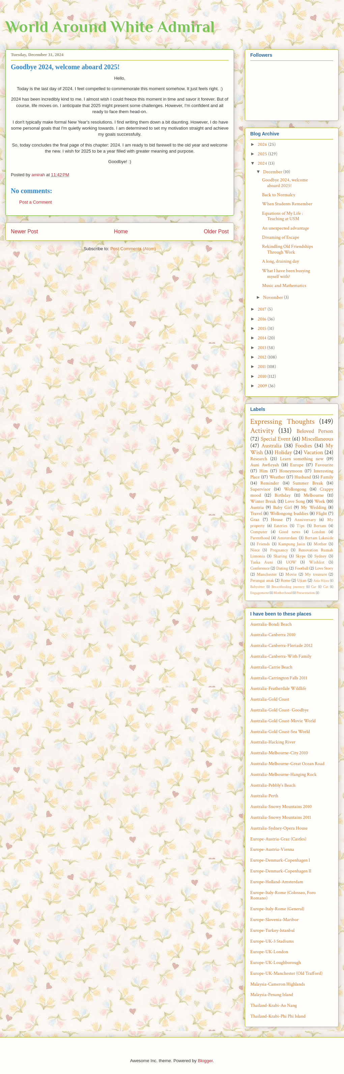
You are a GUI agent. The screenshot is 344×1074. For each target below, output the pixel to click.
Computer (258, 531)
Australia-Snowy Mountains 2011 (280, 817)
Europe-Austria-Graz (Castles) (278, 839)
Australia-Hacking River (272, 742)
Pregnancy (279, 550)
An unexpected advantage (285, 228)
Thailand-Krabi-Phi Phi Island (278, 1016)
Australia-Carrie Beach (271, 667)
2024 (263, 163)
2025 (263, 154)
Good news (289, 531)
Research (258, 459)
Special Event (276, 439)
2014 (262, 338)
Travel (256, 513)
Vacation (313, 452)
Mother (320, 544)
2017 (262, 309)
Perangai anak (262, 580)
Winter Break (263, 501)
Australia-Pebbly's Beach (272, 785)
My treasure (315, 574)
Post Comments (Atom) (133, 248)
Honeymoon (290, 471)
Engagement (259, 592)
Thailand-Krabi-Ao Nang (273, 1005)
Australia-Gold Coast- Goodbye (279, 710)
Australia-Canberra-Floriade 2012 (281, 646)
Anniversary (305, 519)
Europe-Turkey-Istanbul (272, 930)
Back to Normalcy (278, 195)
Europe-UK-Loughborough (275, 963)
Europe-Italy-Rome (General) (277, 909)
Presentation (305, 592)
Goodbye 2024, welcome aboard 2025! (285, 183)
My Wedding (313, 507)
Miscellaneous (317, 439)
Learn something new (302, 459)
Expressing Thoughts (282, 421)
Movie (290, 574)
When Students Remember (287, 204)
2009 (263, 386)
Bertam (320, 525)
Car (313, 586)
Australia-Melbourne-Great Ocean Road (287, 764)
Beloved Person (314, 431)
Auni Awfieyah (264, 465)
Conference (259, 568)
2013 (262, 348)
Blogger (205, 1060)
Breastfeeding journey (288, 586)
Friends (263, 544)
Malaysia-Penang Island (271, 995)
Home (121, 231)
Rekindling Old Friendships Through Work (287, 249)
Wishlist (316, 562)
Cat (325, 586)
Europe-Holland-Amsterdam (276, 882)
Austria (257, 507)
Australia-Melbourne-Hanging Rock (283, 774)
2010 (262, 376)
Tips (300, 525)
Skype (301, 556)
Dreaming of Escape (280, 237)
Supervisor (260, 489)
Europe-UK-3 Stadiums (272, 941)
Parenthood (260, 538)
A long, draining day (280, 261)
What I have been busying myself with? (286, 274)
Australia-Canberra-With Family (280, 656)
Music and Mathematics (284, 286)
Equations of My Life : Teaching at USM (282, 216)
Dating (282, 568)
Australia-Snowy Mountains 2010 (281, 807)
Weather (277, 477)
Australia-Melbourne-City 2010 (279, 753)
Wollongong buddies (289, 513)
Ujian (302, 580)
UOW (291, 562)
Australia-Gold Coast (269, 699)
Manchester (267, 574)
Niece (255, 550)
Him (263, 471)
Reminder (269, 483)
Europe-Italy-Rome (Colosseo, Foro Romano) (283, 895)
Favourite (324, 465)
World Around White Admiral (110, 27)
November (273, 297)
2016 (262, 319)
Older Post (216, 231)
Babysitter (257, 586)
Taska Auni (261, 562)
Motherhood (283, 592)
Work (319, 501)
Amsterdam (287, 538)
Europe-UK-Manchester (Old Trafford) (286, 973)
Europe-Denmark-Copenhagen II (280, 871)
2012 (262, 357)
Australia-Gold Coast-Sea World (280, 732)
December (273, 172)
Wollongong (295, 489)
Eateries (280, 525)
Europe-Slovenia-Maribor (274, 920)
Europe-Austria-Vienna (272, 849)
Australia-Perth (264, 796)
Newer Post (24, 231)
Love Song (295, 501)
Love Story (324, 568)
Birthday (282, 495)
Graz (254, 520)
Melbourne (314, 495)
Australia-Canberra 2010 (272, 635)
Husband (302, 477)
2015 (262, 328)
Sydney (320, 556)
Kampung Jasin (291, 544)
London (318, 531)
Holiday (283, 452)
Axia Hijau (321, 580)
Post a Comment (35, 202)
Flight (321, 513)
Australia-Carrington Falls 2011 (278, 678)
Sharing (280, 556)
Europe (297, 465)
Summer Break (308, 483)
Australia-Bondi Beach (271, 624)
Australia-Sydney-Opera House (279, 828)
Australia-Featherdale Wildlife (278, 688)
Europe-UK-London (269, 952)
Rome (285, 580)
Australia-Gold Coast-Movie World (283, 721)
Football (301, 568)
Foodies (303, 445)
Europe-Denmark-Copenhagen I (280, 860)
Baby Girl (282, 507)
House (277, 520)
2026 (263, 144)
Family (326, 477)
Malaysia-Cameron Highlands (277, 984)
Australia (271, 445)
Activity (262, 431)
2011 (262, 367)
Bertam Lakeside (319, 538)
